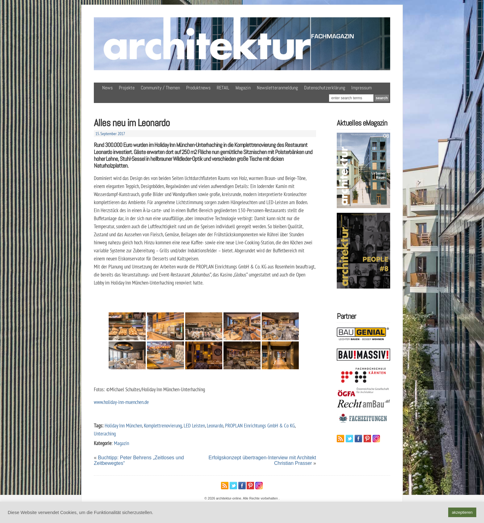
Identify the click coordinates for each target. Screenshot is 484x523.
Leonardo (215, 425)
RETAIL (223, 87)
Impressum (361, 87)
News (107, 87)
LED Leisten (194, 425)
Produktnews (198, 87)
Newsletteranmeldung (277, 87)
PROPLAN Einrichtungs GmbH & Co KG (260, 425)
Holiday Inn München (123, 425)
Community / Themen (160, 87)
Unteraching (105, 433)
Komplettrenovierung (163, 425)
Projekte (127, 87)
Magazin (243, 87)
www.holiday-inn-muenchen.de (121, 401)
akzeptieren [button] (462, 512)
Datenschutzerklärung (324, 87)
